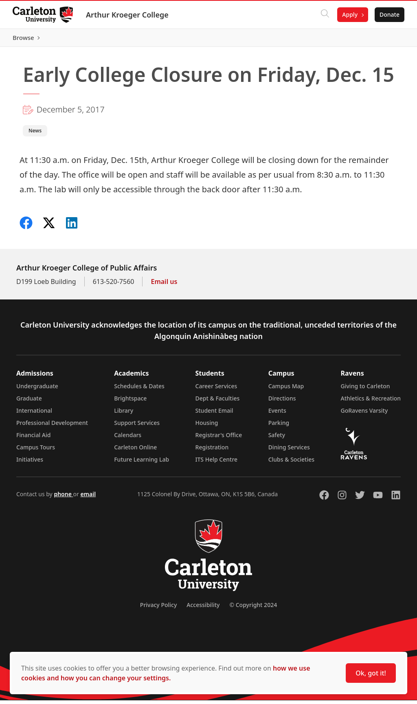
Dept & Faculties (217, 402)
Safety (276, 438)
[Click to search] (324, 14)
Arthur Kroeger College (127, 15)
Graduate (29, 402)
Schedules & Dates (139, 390)
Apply (349, 14)
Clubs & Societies (291, 463)
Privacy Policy (158, 608)
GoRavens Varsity (364, 414)
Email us (164, 285)
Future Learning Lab (141, 463)
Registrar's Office (218, 438)
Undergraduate (37, 390)
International (34, 414)
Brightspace (130, 402)
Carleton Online (135, 451)
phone (63, 498)
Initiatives (29, 463)
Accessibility (203, 608)
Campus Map (286, 390)
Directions (282, 402)
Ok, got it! (371, 673)
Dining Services (289, 451)
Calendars (127, 438)
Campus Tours (35, 451)
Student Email (214, 414)
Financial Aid (33, 438)
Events (277, 414)
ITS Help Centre (216, 463)
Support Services (137, 426)
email (88, 498)
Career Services (216, 390)
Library (123, 414)
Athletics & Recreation (371, 402)
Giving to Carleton (365, 390)
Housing (206, 426)
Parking (279, 426)
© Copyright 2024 (253, 608)
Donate (389, 14)
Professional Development (52, 426)
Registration (212, 451)
